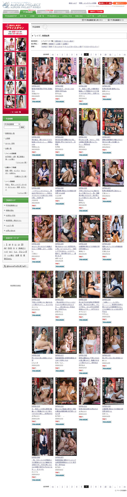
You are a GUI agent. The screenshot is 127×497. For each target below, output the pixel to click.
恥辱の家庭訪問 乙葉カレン (111, 191)
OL (6, 159)
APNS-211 (83, 406)
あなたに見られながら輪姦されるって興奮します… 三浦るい (42, 249)
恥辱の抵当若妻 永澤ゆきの (88, 409)
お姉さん (12, 173)
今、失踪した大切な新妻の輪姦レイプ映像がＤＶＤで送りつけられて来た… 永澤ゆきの (42, 411)
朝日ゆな (8, 259)
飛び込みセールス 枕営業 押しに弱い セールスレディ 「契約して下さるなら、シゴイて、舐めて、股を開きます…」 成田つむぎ (65, 251)
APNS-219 (106, 300)
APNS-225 (59, 244)
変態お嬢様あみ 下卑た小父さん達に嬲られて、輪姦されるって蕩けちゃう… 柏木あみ (89, 360)
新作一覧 (23, 16)
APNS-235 (106, 86)
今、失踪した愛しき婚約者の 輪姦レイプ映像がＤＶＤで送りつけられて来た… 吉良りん (89, 91)
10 (105, 54)
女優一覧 (41, 16)
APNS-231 (83, 137)
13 (19, 245)
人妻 (14, 157)
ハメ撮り (11, 159)
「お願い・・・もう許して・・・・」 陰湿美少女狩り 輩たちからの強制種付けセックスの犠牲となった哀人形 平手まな (112, 306)
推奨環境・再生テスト (14, 220)
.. (115, 54)
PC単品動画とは (53, 16)
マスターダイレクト (91, 46)
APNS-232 (59, 137)
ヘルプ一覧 (90, 16)
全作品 (44, 46)
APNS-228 (83, 188)
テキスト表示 (68, 41)
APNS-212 (59, 406)
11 (110, 54)
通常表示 (58, 41)
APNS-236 (83, 86)
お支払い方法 (67, 16)
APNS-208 (36, 457)
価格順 (51, 44)
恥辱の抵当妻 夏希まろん (111, 89)
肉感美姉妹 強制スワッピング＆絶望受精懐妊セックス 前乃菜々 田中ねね (65, 462)
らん (15, 252)
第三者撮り (21, 157)
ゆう (11, 252)
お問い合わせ (102, 16)
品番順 (65, 44)
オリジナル (58, 46)
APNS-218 (36, 355)
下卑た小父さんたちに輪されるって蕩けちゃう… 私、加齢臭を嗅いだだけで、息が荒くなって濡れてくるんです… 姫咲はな (89, 195)
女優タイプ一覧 (20, 176)
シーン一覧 (22, 193)
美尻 (6, 170)
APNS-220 (83, 300)
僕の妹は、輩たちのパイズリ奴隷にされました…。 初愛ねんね (42, 142)
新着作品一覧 (10, 133)
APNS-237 (36, 86)
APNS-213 (36, 406)
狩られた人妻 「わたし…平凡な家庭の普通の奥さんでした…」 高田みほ (89, 142)
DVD (10, 248)
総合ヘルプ (73, 3)
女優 (17, 255)
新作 (50, 46)
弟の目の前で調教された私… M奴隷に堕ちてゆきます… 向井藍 (65, 142)
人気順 (32, 16)
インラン (17, 170)
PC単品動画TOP (11, 16)
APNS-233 (36, 137)
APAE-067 (106, 137)
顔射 (18, 187)
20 (22, 244)
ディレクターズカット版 (73, 46)
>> (125, 54)
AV (5, 248)
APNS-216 (83, 355)
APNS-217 (59, 355)
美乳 (11, 170)
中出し (7, 184)
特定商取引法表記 (15, 285)
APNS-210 (106, 406)
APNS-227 (106, 188)
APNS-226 (36, 244)
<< (53, 54)
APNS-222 (36, 300)
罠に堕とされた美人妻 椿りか (112, 358)
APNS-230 (36, 188)
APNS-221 (59, 300)
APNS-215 (106, 355)
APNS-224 (83, 244)
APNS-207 (59, 457)
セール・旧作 (10, 143)
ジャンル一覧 (21, 162)
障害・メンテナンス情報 (87, 3)
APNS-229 (59, 188)
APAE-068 (59, 86)
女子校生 (8, 157)
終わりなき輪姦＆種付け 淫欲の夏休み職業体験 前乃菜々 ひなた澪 (65, 411)
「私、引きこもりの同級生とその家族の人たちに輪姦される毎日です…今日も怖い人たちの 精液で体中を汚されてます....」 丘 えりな (42, 464)
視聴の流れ (79, 16)
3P (10, 245)
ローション (12, 187)
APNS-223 (106, 244)
